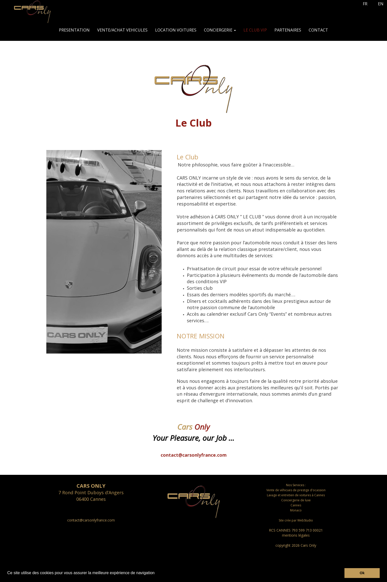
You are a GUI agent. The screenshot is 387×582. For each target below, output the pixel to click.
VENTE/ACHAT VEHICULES (122, 30)
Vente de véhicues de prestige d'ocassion (296, 490)
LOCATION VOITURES (175, 30)
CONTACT (318, 30)
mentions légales (296, 535)
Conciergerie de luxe (296, 500)
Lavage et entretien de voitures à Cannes (296, 495)
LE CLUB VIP (255, 30)
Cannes (296, 505)
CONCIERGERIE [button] (220, 30)
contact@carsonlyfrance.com (194, 455)
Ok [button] (362, 573)
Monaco (296, 510)
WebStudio (305, 520)
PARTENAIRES (287, 30)
